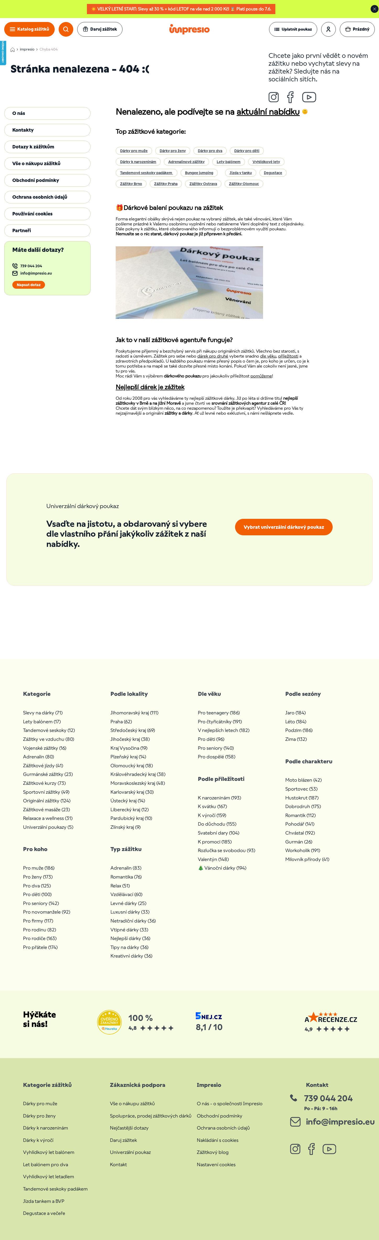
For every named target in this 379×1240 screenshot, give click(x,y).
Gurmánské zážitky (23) (48, 774)
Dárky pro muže (134, 151)
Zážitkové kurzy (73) (44, 783)
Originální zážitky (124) (46, 800)
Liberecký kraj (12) (129, 809)
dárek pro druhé (212, 356)
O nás (18, 113)
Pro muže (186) (38, 868)
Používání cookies (32, 213)
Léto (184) (295, 721)
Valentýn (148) (213, 859)
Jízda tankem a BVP (43, 1201)
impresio (27, 49)
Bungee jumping (199, 173)
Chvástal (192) (300, 833)
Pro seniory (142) (41, 903)
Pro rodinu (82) (39, 929)
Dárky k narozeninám (138, 162)
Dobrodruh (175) (303, 806)
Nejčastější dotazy (129, 1128)
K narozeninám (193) (219, 797)
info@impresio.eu (36, 273)
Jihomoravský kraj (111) (134, 712)
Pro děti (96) (211, 739)
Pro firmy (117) (38, 921)
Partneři (21, 230)
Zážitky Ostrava (203, 184)
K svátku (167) (212, 806)
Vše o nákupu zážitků (36, 163)
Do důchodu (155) (217, 824)
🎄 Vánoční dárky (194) (222, 868)
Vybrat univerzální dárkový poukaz (284, 527)
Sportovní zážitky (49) (46, 792)
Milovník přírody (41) (307, 859)
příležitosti (288, 356)
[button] (293, 29)
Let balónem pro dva (45, 1164)
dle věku (268, 356)
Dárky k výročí (38, 1140)
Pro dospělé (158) (216, 756)
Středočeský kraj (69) (132, 730)
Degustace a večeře (44, 1213)
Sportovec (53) (301, 789)
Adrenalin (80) (38, 756)
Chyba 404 (49, 49)
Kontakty (23, 130)
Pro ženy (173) (38, 877)
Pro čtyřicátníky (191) (220, 721)
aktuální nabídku (268, 111)
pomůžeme (261, 376)
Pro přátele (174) (40, 947)
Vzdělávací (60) (126, 894)
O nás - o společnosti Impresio (230, 1103)
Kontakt (118, 1164)
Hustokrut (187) (302, 797)
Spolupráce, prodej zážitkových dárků (151, 1116)
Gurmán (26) (298, 841)
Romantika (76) (126, 877)
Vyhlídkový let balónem (48, 1152)
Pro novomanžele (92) (46, 912)
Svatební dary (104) (218, 833)
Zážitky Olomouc (244, 184)
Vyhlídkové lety (266, 162)
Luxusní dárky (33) (129, 912)
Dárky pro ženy (173, 151)
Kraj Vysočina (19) (128, 748)
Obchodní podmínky (35, 180)
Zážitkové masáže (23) (46, 809)
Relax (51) (120, 885)
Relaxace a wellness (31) (48, 818)
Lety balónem (229, 162)
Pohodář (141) (299, 824)
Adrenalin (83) (125, 868)
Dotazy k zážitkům (33, 146)
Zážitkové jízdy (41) (43, 765)
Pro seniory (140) (216, 748)
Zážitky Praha (165, 184)
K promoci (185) (215, 841)
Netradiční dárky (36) (133, 921)
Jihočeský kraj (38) (130, 739)
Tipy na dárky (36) (129, 947)
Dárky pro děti (246, 151)
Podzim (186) (299, 730)
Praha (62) (121, 721)
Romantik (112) (300, 815)
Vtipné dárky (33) (129, 929)
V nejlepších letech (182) (223, 730)
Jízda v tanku (241, 173)
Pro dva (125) (37, 885)
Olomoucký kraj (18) (131, 765)
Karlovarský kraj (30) (132, 792)
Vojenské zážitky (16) (44, 748)
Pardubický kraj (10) (131, 818)
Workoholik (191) (302, 850)
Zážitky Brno (131, 184)
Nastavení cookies (216, 1164)
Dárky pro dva (210, 151)
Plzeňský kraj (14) (128, 756)
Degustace (273, 173)
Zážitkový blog (212, 1152)
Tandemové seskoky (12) (49, 730)
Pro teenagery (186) (219, 712)
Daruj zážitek (123, 1140)
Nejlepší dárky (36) (130, 938)
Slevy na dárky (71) (43, 712)
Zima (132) (296, 739)
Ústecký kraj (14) (127, 800)
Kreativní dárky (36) (131, 956)
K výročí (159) (212, 815)
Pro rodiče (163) (40, 938)
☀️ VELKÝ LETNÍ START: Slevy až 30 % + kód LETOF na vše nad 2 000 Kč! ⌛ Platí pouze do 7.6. (181, 9)
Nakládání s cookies (217, 1140)
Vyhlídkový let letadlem (48, 1176)
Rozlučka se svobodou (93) (226, 850)
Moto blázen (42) (303, 780)
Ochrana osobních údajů (39, 197)
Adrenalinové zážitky (186, 162)
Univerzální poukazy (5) (48, 827)
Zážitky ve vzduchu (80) (48, 739)
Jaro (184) (295, 712)
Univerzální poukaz (130, 1152)
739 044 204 (31, 266)
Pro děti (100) (37, 894)
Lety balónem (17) (42, 721)
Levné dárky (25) (128, 903)
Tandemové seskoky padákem (146, 173)
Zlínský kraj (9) (125, 827)
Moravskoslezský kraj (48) (137, 783)
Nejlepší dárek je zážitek (150, 387)
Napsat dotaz (29, 285)
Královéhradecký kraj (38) (137, 774)
